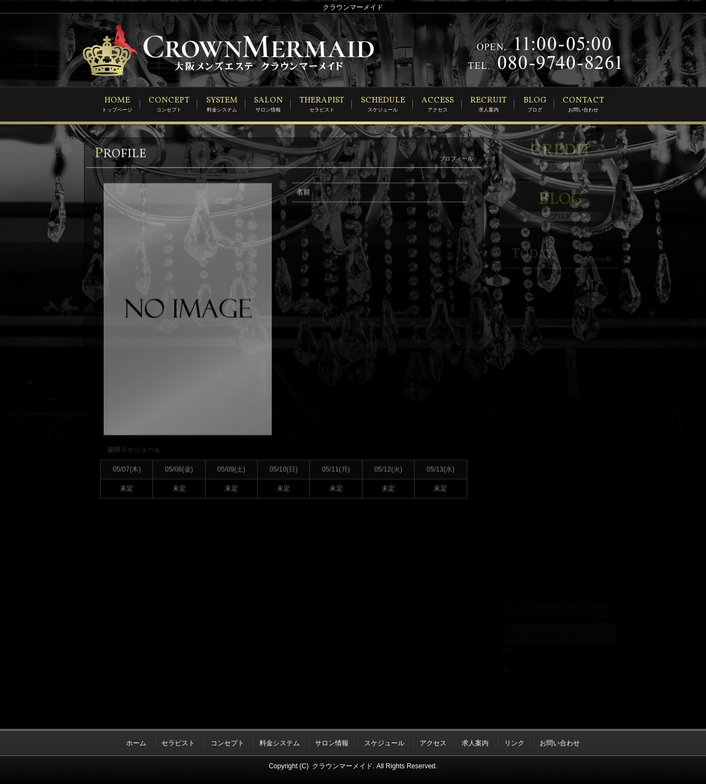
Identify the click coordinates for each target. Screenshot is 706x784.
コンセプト (227, 741)
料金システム (279, 741)
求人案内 (475, 741)
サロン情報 (332, 741)
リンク (514, 741)
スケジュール (384, 741)
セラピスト (178, 741)
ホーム (136, 741)
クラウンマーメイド (342, 762)
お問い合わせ (560, 741)
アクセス (433, 741)
